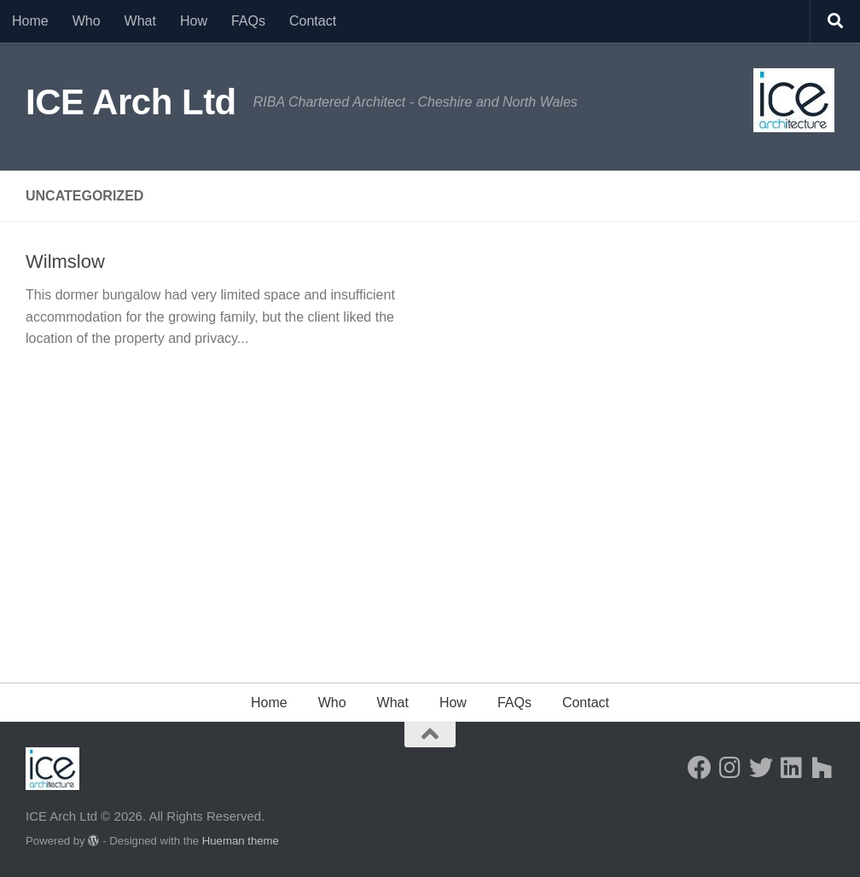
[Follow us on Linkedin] (792, 768)
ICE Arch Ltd (131, 102)
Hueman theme (240, 840)
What (140, 21)
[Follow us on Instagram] (730, 768)
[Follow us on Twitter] (761, 768)
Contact (312, 21)
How (193, 21)
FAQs (248, 21)
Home (30, 21)
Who (87, 21)
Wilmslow (65, 261)
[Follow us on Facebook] (700, 768)
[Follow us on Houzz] (822, 768)
